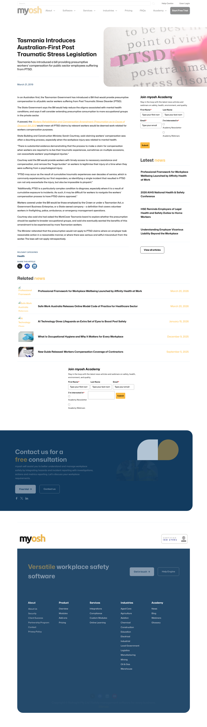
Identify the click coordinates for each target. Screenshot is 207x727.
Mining (124, 660)
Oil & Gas (125, 664)
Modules (63, 613)
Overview (63, 609)
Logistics (125, 650)
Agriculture (126, 613)
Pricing (62, 623)
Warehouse (126, 669)
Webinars (156, 618)
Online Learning (98, 623)
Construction (127, 627)
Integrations (96, 609)
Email (143, 120)
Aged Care (126, 609)
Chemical (126, 623)
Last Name (167, 109)
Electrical (125, 637)
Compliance (96, 613)
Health (21, 256)
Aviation (125, 618)
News (154, 609)
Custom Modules (98, 618)
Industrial (125, 641)
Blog (154, 613)
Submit (145, 145)
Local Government (130, 646)
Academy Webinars (171, 136)
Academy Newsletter (172, 127)
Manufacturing (128, 655)
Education (126, 632)
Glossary (156, 623)
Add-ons (63, 618)
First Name (146, 109)
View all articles (152, 250)
